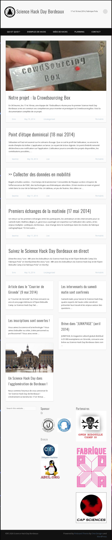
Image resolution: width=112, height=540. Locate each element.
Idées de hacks (60, 31)
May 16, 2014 (29, 272)
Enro (14, 119)
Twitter (108, 25)
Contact (96, 31)
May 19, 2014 (29, 119)
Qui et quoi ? (13, 31)
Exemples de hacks (36, 31)
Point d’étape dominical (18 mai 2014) (42, 134)
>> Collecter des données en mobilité (40, 174)
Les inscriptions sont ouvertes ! (29, 320)
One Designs (97, 533)
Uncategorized (49, 119)
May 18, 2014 (32, 159)
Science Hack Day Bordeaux (40, 11)
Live (48, 159)
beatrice (15, 159)
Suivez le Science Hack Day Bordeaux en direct (49, 250)
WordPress (102, 536)
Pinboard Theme (81, 533)
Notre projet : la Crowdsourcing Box (39, 97)
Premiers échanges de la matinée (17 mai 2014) (50, 210)
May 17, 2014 (32, 196)
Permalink (99, 119)
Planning (79, 31)
